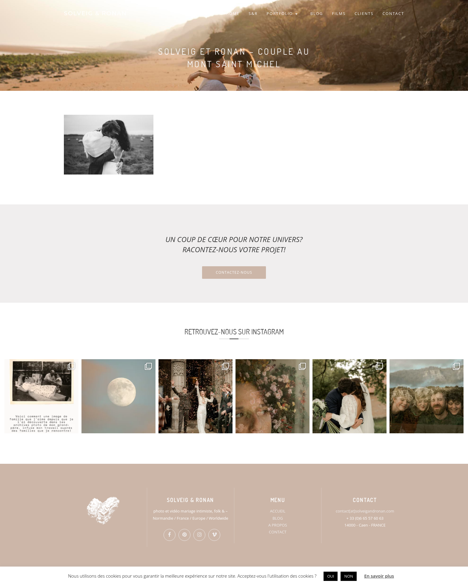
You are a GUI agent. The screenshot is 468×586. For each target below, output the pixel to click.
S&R (253, 13)
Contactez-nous (234, 272)
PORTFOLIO (282, 13)
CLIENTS (364, 13)
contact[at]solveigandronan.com (365, 511)
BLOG (316, 13)
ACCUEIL (277, 511)
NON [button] (348, 576)
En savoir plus (379, 576)
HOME (232, 13)
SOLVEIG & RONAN (95, 13)
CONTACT (393, 13)
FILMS (339, 13)
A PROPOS (277, 525)
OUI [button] (330, 576)
